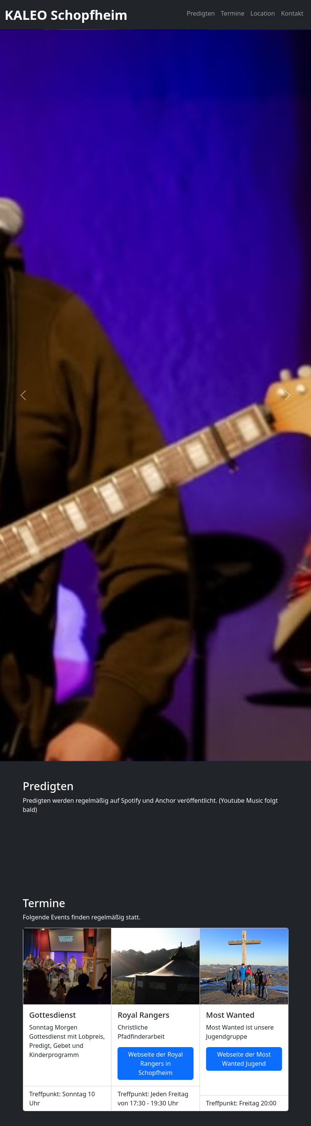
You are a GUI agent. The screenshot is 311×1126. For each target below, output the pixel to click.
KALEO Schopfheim (66, 15)
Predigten (201, 13)
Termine (232, 13)
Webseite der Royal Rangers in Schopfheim (155, 1063)
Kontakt (292, 13)
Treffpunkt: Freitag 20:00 (241, 1103)
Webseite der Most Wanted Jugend (244, 1059)
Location (262, 13)
